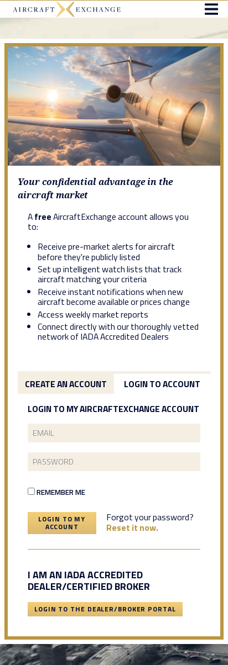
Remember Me (56, 492)
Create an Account (66, 383)
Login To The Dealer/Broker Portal (105, 609)
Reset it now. (132, 527)
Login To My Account (61, 523)
